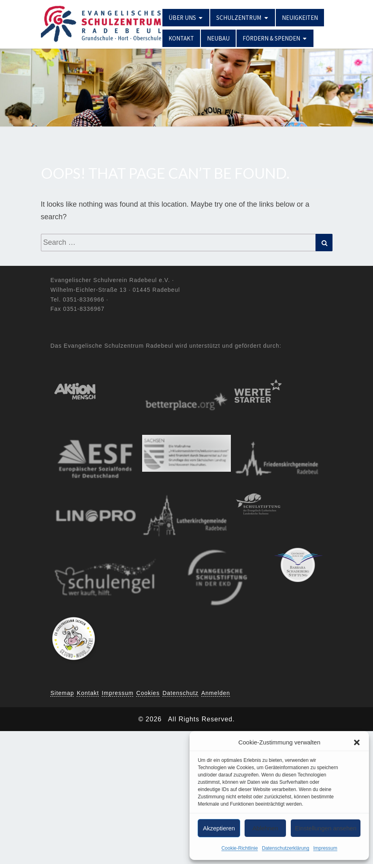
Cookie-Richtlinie (240, 848)
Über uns (182, 17)
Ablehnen (265, 828)
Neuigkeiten (300, 17)
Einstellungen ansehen (325, 828)
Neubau (218, 38)
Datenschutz (180, 693)
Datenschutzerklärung (285, 848)
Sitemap (62, 693)
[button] (357, 742)
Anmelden (215, 693)
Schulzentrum (238, 17)
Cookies (148, 693)
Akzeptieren (219, 828)
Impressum (325, 848)
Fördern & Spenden (271, 38)
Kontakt (181, 38)
